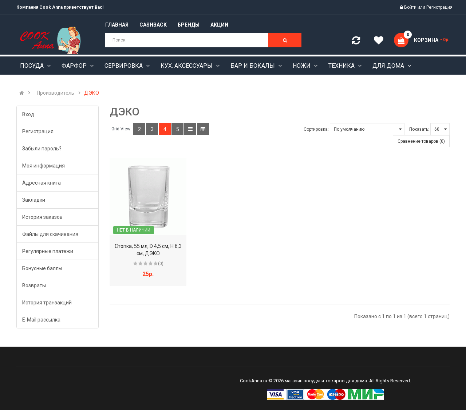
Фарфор (75, 65)
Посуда (32, 65)
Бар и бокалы (253, 65)
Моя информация (43, 166)
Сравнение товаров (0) (421, 141)
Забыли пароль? (42, 148)
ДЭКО (91, 92)
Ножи (302, 65)
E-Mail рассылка (41, 320)
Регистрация (439, 7)
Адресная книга (41, 183)
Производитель (55, 92)
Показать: (419, 129)
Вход (28, 114)
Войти (411, 7)
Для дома (389, 65)
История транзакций (47, 302)
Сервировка (124, 65)
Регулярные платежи (47, 251)
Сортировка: (316, 129)
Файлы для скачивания (50, 234)
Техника (342, 65)
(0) (160, 263)
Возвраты (34, 285)
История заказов (42, 217)
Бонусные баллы (42, 268)
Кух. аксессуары (187, 65)
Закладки (33, 200)
